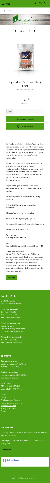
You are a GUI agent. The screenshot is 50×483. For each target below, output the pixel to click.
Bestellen (4, 397)
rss (37, 478)
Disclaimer (4, 411)
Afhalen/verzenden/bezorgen (11, 400)
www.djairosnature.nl (8, 325)
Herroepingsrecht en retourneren (11, 402)
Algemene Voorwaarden (8, 405)
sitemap (33, 478)
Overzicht (12, 277)
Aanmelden (7, 449)
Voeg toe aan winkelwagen (25, 119)
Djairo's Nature (11, 460)
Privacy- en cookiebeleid (8, 408)
